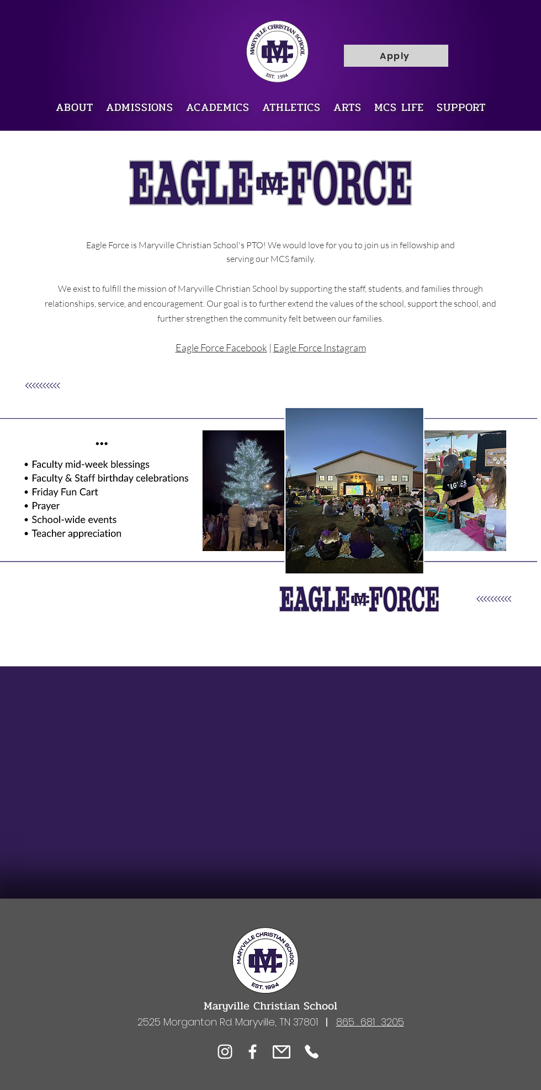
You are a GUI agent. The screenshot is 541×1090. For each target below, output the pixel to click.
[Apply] (396, 56)
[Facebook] (252, 1051)
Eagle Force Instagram (319, 347)
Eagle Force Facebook (221, 347)
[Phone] (311, 1051)
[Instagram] (225, 1051)
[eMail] (281, 1051)
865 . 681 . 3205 (370, 1022)
